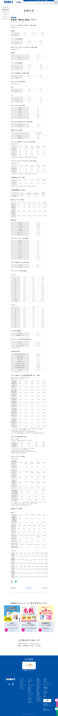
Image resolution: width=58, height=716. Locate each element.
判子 (28, 692)
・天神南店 (37, 690)
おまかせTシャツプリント (22, 643)
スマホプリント (22, 687)
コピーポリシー (45, 708)
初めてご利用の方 (49, 3)
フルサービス (32, 3)
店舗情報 (43, 3)
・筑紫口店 (37, 688)
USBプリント (21, 686)
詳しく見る (12, 630)
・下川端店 (37, 689)
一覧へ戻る (29, 588)
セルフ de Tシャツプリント (35, 643)
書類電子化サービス (30, 702)
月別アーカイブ (5, 18)
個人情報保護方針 (45, 704)
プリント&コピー (22, 679)
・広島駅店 (37, 685)
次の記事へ (44, 588)
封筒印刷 (29, 689)
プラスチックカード (30, 691)
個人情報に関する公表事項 (46, 705)
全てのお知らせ (5, 7)
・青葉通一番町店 (38, 682)
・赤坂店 (37, 691)
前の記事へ (13, 588)
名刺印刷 (19, 645)
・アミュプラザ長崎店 (39, 696)
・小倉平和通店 (38, 694)
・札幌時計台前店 (38, 680)
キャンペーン (5, 14)
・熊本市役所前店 (38, 698)
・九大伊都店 (38, 692)
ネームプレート (30, 690)
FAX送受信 (29, 698)
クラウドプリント (22, 688)
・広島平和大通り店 (38, 684)
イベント (5, 16)
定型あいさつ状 (30, 687)
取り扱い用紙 (29, 699)
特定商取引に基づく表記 (46, 709)
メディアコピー (30, 697)
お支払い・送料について (46, 693)
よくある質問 (45, 692)
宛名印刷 (29, 688)
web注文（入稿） (38, 3)
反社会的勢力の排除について (47, 710)
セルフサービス (25, 3)
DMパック (29, 686)
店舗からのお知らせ (5, 9)
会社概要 (44, 696)
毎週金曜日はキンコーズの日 (28, 645)
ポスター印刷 (38, 645)
